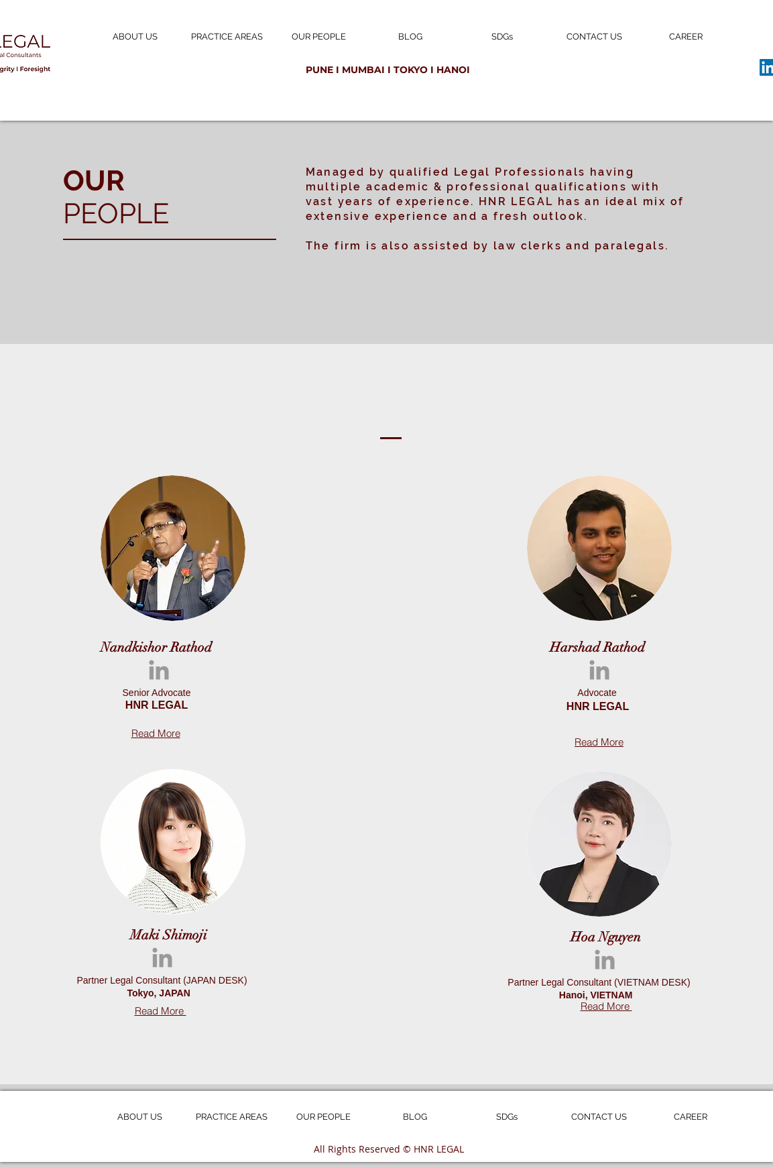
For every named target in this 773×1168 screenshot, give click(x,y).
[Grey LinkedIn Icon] (159, 670)
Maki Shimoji (170, 935)
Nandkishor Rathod (156, 647)
